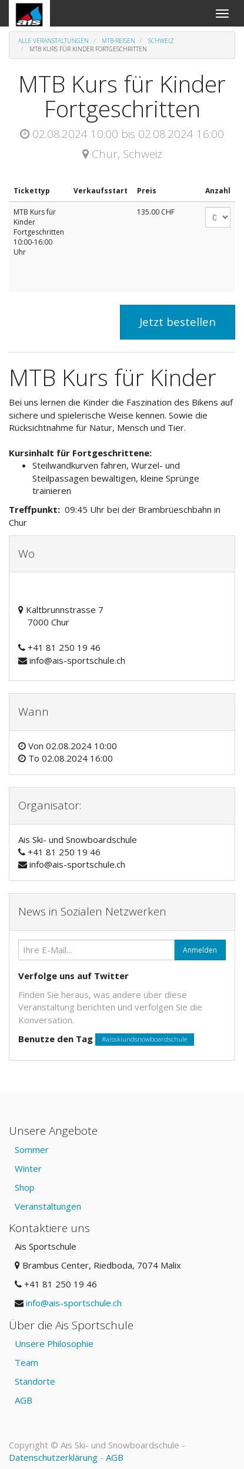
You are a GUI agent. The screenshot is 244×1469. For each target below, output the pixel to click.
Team (26, 1362)
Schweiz (161, 41)
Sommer (32, 1149)
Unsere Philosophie (54, 1343)
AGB (23, 1400)
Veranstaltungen (48, 1206)
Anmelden (200, 950)
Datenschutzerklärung (53, 1457)
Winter (28, 1168)
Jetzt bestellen (177, 322)
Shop (25, 1187)
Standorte (35, 1381)
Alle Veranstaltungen (53, 41)
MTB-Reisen (118, 41)
